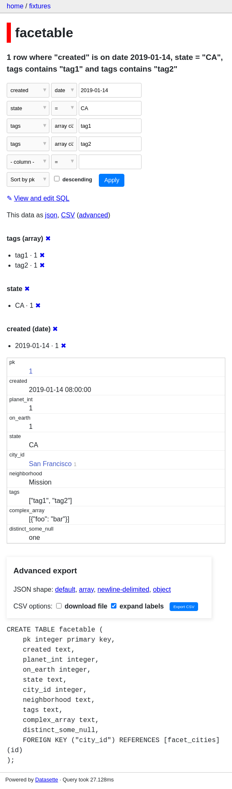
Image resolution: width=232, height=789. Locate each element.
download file (82, 606)
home (15, 6)
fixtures (40, 6)
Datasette (46, 779)
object (162, 589)
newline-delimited (124, 589)
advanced (93, 215)
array (86, 589)
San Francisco (50, 463)
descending (73, 179)
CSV (68, 215)
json (51, 215)
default (65, 589)
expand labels (137, 606)
